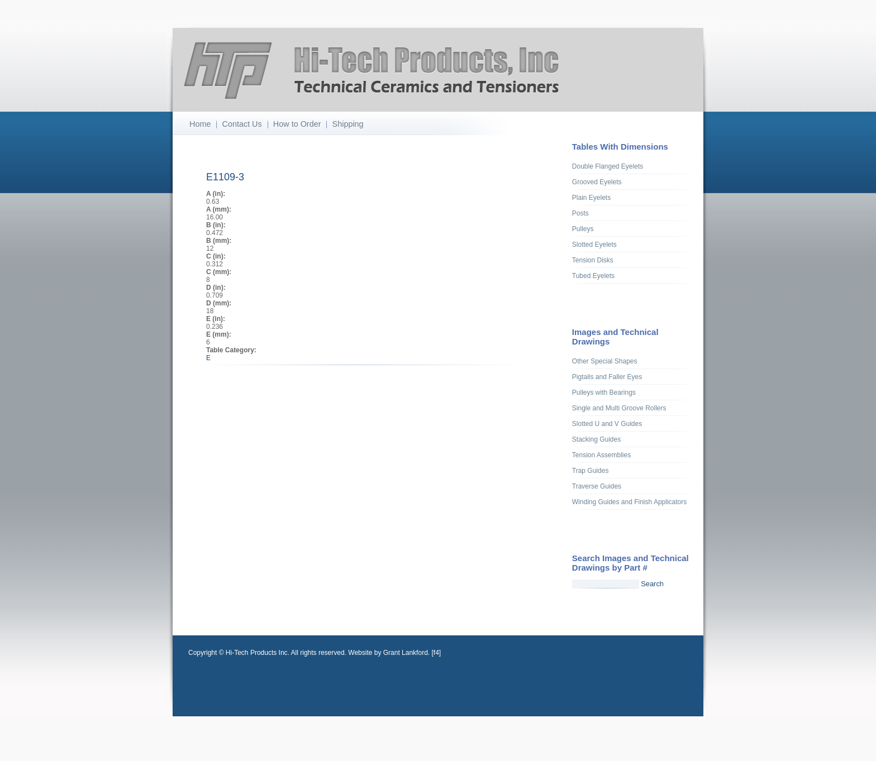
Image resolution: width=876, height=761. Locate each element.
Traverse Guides (596, 486)
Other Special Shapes (604, 361)
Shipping (348, 123)
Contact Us (242, 123)
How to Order (297, 123)
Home (200, 123)
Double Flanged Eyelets (607, 166)
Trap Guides (590, 471)
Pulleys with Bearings (604, 392)
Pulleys (583, 229)
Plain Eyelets (591, 198)
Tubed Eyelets (593, 276)
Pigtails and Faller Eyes (607, 377)
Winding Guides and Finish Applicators (629, 502)
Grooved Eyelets (597, 182)
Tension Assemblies (601, 455)
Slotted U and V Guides (607, 424)
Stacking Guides (596, 439)
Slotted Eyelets (594, 244)
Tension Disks (592, 260)
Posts (580, 213)
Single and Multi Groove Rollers (619, 408)
